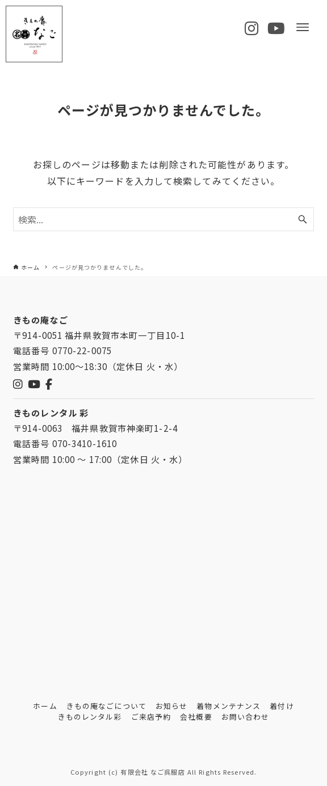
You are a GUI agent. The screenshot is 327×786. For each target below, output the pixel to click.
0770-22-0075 (82, 350)
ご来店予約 (151, 716)
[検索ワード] (163, 219)
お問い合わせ (245, 716)
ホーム (45, 705)
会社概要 (196, 716)
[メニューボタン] (302, 27)
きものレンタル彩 (90, 716)
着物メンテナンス (228, 705)
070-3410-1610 (85, 443)
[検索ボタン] (302, 219)
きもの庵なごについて (106, 705)
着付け (282, 705)
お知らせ (171, 705)
